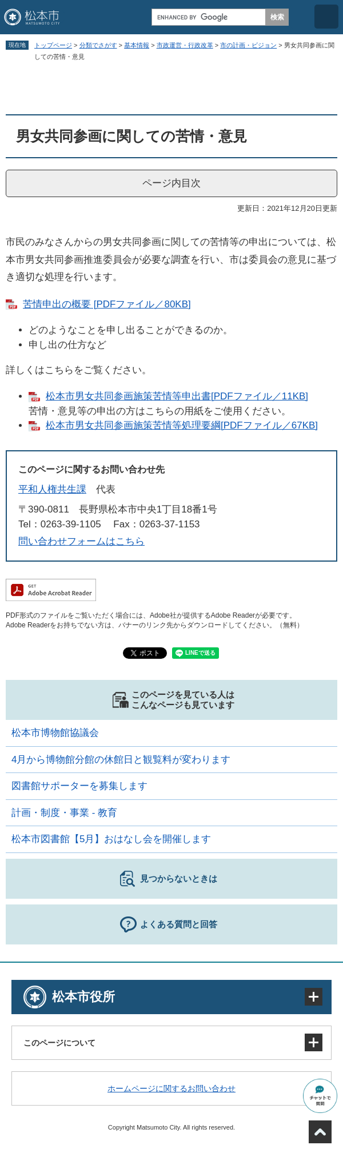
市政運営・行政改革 (185, 45)
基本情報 (136, 45)
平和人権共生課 (52, 489)
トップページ (53, 45)
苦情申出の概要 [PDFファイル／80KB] (107, 304)
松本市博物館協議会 (55, 732)
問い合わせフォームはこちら (81, 541)
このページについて (59, 1042)
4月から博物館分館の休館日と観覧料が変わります (120, 759)
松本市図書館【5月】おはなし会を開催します (111, 839)
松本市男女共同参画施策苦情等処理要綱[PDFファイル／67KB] (182, 425)
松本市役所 (83, 997)
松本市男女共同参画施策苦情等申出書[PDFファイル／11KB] (177, 396)
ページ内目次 (171, 183)
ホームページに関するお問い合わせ (171, 1088)
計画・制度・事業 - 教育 (64, 812)
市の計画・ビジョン (248, 45)
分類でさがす (98, 45)
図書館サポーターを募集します (79, 785)
